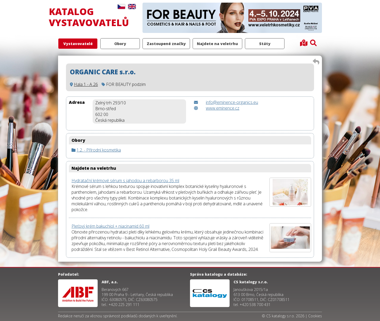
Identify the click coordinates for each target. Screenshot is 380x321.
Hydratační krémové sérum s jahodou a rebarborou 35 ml (125, 180)
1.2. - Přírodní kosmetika (99, 150)
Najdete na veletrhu (217, 43)
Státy (264, 43)
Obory (120, 43)
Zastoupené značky (166, 43)
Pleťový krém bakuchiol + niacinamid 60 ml (110, 226)
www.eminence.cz (222, 108)
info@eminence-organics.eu (232, 102)
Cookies (315, 315)
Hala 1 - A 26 (86, 84)
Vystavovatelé (78, 43)
